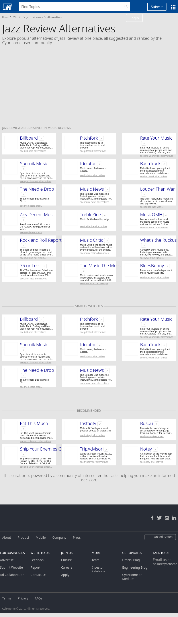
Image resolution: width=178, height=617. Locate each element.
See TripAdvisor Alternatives (94, 461)
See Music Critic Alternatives (94, 253)
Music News (92, 189)
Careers (66, 567)
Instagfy (88, 423)
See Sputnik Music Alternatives (35, 181)
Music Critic (91, 240)
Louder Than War (157, 189)
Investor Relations (98, 569)
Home (5, 17)
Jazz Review (12, 128)
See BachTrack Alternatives (153, 176)
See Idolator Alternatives (92, 175)
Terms (6, 598)
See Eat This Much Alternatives (35, 441)
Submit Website (11, 567)
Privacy (23, 598)
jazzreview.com (35, 17)
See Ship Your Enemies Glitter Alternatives (35, 467)
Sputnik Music (34, 163)
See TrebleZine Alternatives (93, 226)
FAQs (38, 598)
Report (36, 567)
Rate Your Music (156, 138)
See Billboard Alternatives (33, 150)
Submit (157, 6)
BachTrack (150, 163)
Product (23, 537)
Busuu (146, 423)
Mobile (41, 537)
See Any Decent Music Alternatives (31, 232)
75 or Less (30, 265)
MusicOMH (151, 214)
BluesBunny (152, 265)
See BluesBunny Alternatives (154, 277)
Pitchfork (89, 138)
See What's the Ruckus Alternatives (151, 258)
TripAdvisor (91, 449)
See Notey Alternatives (151, 461)
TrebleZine (90, 214)
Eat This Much (34, 423)
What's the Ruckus (158, 240)
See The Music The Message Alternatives (94, 283)
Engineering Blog (134, 567)
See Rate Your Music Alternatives (156, 155)
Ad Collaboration (12, 575)
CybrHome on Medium (132, 577)
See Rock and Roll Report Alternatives (32, 258)
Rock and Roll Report (41, 240)
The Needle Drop (37, 189)
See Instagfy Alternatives (92, 435)
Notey (146, 449)
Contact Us (38, 575)
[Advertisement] (89, 88)
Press (77, 537)
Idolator (88, 163)
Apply (65, 575)
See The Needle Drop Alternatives (30, 206)
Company (59, 537)
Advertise (7, 560)
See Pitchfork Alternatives (93, 150)
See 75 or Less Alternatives (33, 278)
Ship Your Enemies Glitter (45, 449)
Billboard (29, 138)
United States (160, 537)
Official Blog (131, 560)
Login (134, 18)
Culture (66, 560)
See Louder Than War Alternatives (150, 207)
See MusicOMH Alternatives (154, 227)
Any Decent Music (38, 214)
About (6, 537)
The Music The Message (104, 265)
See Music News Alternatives (94, 202)
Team (96, 560)
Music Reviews (59, 128)
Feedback (37, 560)
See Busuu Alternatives (152, 436)
